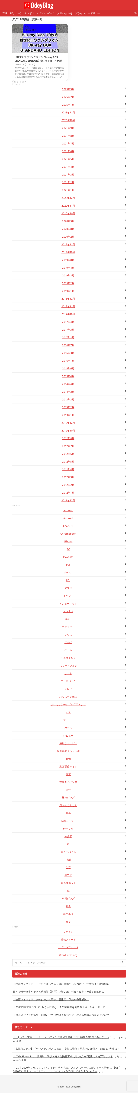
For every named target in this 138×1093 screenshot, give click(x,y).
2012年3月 (68, 477)
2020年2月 (68, 236)
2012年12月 (68, 423)
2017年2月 (68, 337)
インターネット (68, 603)
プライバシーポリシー (87, 13)
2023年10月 (68, 120)
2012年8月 (68, 438)
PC (68, 549)
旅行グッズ (68, 797)
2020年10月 (68, 213)
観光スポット (68, 883)
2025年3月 (68, 89)
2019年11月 (68, 244)
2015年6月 (68, 368)
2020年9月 (68, 221)
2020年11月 (68, 205)
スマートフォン (68, 665)
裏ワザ (68, 875)
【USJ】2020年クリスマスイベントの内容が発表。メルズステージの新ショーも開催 (61, 1067)
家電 (68, 774)
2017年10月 (68, 314)
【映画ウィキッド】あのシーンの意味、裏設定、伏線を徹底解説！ (51, 999)
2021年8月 (68, 135)
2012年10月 (68, 430)
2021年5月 (68, 159)
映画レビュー (68, 821)
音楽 (68, 922)
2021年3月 (68, 174)
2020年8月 (68, 229)
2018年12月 (68, 298)
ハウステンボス (25, 13)
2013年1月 (68, 415)
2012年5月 (68, 461)
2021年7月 (68, 143)
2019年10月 (68, 252)
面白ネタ (68, 914)
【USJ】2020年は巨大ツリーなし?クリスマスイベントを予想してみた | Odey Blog (67, 1069)
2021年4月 (68, 167)
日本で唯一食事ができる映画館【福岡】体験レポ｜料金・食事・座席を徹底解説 (58, 991)
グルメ (68, 642)
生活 (68, 867)
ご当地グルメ (68, 658)
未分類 (68, 836)
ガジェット (68, 627)
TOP (5, 13)
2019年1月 (68, 291)
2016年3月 (68, 353)
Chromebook (68, 533)
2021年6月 (68, 151)
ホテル (41, 13)
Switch (68, 572)
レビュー (68, 735)
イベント (68, 596)
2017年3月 (68, 329)
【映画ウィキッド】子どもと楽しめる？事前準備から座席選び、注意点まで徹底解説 (61, 984)
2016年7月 (68, 345)
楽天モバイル (68, 852)
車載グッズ (68, 898)
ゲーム (51, 13)
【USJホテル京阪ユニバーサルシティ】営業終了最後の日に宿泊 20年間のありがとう (61, 1037)
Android (68, 518)
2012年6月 (68, 454)
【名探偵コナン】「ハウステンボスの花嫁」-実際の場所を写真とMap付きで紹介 (59, 1048)
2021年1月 (68, 190)
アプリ (68, 588)
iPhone (68, 541)
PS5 (68, 564)
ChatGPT (68, 526)
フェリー (68, 720)
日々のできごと (68, 805)
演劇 (68, 859)
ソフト (68, 673)
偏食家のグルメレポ (68, 751)
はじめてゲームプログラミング (68, 704)
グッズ (68, 634)
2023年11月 (68, 112)
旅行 (68, 790)
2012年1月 (68, 492)
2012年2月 (68, 485)
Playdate (68, 557)
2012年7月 (68, 446)
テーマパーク (68, 681)
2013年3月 (68, 399)
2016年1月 (68, 360)
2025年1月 (68, 104)
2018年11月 (68, 306)
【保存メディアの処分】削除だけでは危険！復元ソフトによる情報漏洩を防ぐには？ (61, 1015)
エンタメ (68, 611)
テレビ (68, 689)
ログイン (68, 931)
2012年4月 (68, 469)
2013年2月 (68, 407)
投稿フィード (68, 939)
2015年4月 (68, 376)
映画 (68, 813)
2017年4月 (68, 322)
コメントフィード (68, 947)
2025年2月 (68, 97)
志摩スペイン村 (68, 782)
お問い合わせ (64, 13)
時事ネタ (68, 828)
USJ (12, 13)
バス (68, 712)
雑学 (68, 906)
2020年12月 (68, 198)
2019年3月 (68, 275)
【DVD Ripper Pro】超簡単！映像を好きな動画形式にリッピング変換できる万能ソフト (63, 1056)
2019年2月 (68, 283)
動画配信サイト (68, 766)
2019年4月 (68, 267)
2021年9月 (68, 128)
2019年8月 (68, 260)
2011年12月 (68, 500)
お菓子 (68, 619)
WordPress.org (68, 955)
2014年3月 (68, 391)
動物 (68, 759)
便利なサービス (68, 743)
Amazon (68, 510)
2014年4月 (68, 384)
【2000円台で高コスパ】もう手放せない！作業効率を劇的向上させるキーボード (59, 1007)
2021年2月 (68, 182)
